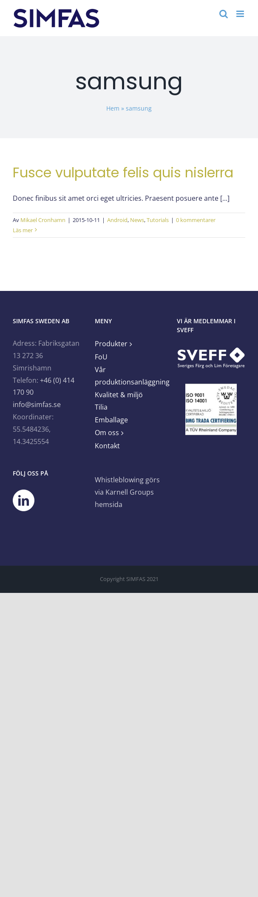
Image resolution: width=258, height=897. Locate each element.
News (137, 220)
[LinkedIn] (23, 500)
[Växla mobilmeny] (240, 13)
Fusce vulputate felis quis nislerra (123, 172)
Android (117, 220)
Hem (112, 108)
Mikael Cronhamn (42, 220)
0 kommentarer (195, 220)
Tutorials (158, 220)
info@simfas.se (37, 404)
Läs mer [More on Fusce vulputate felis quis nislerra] (23, 230)
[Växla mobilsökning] (223, 13)
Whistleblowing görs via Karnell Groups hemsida (127, 492)
